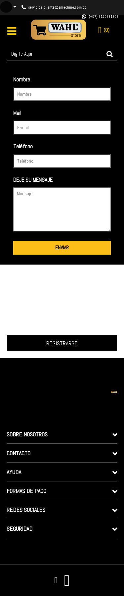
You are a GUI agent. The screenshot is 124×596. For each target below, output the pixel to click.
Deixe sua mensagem (47, 180)
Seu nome (47, 80)
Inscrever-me (62, 342)
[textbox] (62, 54)
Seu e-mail (47, 113)
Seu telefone (47, 147)
